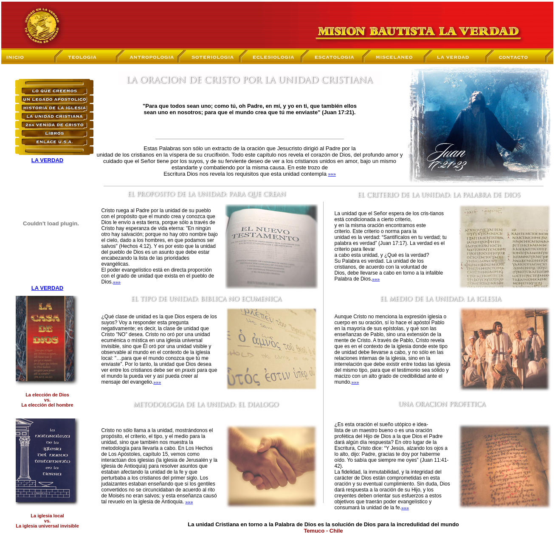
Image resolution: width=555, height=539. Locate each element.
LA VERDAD (47, 160)
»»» (331, 174)
